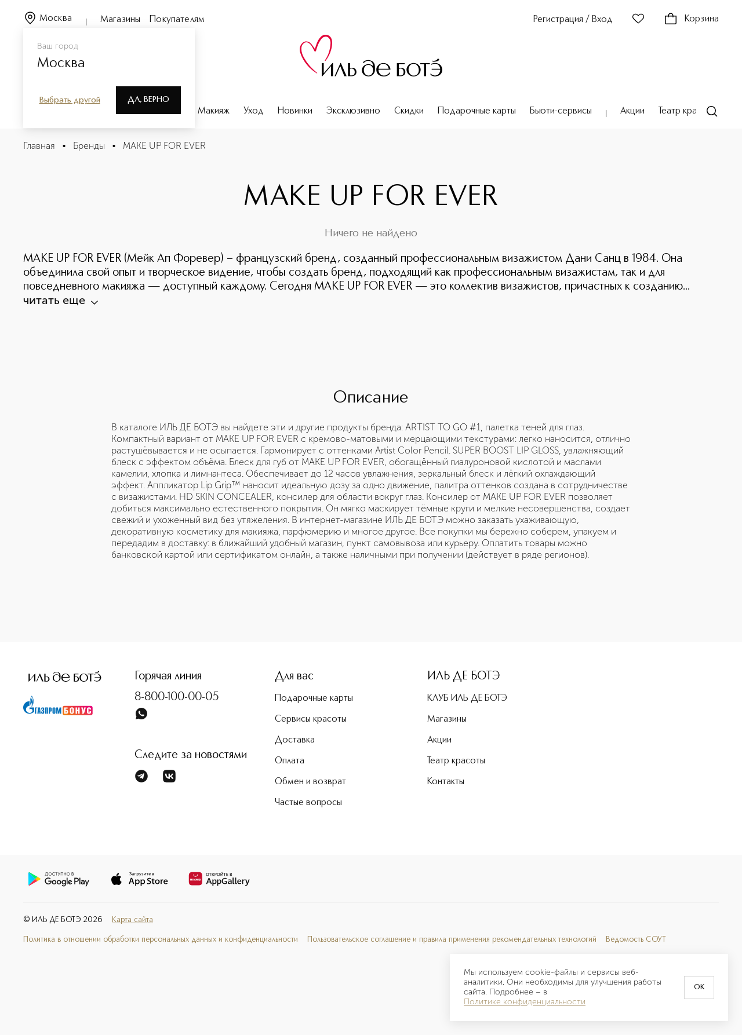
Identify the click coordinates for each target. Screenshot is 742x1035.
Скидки (409, 111)
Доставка (295, 726)
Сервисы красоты (311, 705)
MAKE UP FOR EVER (164, 145)
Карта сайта (132, 906)
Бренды (89, 145)
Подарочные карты (477, 111)
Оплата (289, 747)
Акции (632, 111)
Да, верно (148, 100)
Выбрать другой (69, 100)
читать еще (677, 286)
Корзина (691, 19)
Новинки (295, 111)
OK (699, 987)
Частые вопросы (308, 788)
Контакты (445, 768)
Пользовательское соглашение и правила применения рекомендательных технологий (451, 926)
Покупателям (177, 19)
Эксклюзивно (353, 111)
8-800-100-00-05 (176, 683)
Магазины (120, 19)
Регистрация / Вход (573, 19)
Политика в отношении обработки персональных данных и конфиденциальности (160, 926)
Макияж (214, 111)
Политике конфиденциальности (524, 1002)
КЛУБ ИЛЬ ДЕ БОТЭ (467, 684)
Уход (253, 111)
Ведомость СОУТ (636, 926)
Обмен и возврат (310, 768)
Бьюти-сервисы (561, 111)
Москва (47, 19)
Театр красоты (687, 111)
